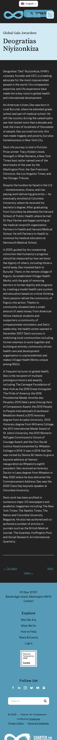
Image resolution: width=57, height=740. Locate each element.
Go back (10, 568)
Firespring (34, 719)
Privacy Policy (16, 723)
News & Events (28, 637)
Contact (28, 601)
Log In (28, 643)
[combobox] (24, 701)
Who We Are (28, 619)
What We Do (28, 625)
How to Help (28, 631)
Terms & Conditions (38, 723)
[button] (28, 3)
